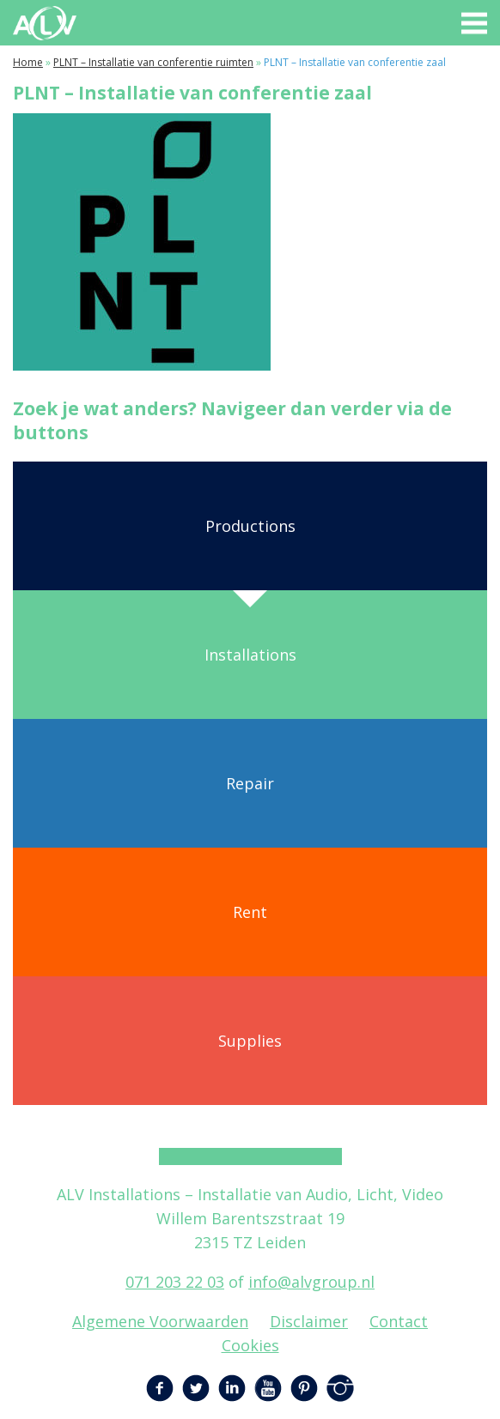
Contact (398, 1321)
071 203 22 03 (174, 1281)
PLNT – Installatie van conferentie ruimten (153, 62)
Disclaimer (309, 1321)
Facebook (160, 1388)
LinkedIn (232, 1388)
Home (28, 62)
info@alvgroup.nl (311, 1281)
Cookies (250, 1345)
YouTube (268, 1388)
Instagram (340, 1388)
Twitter (196, 1388)
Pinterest (304, 1388)
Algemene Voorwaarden (160, 1321)
